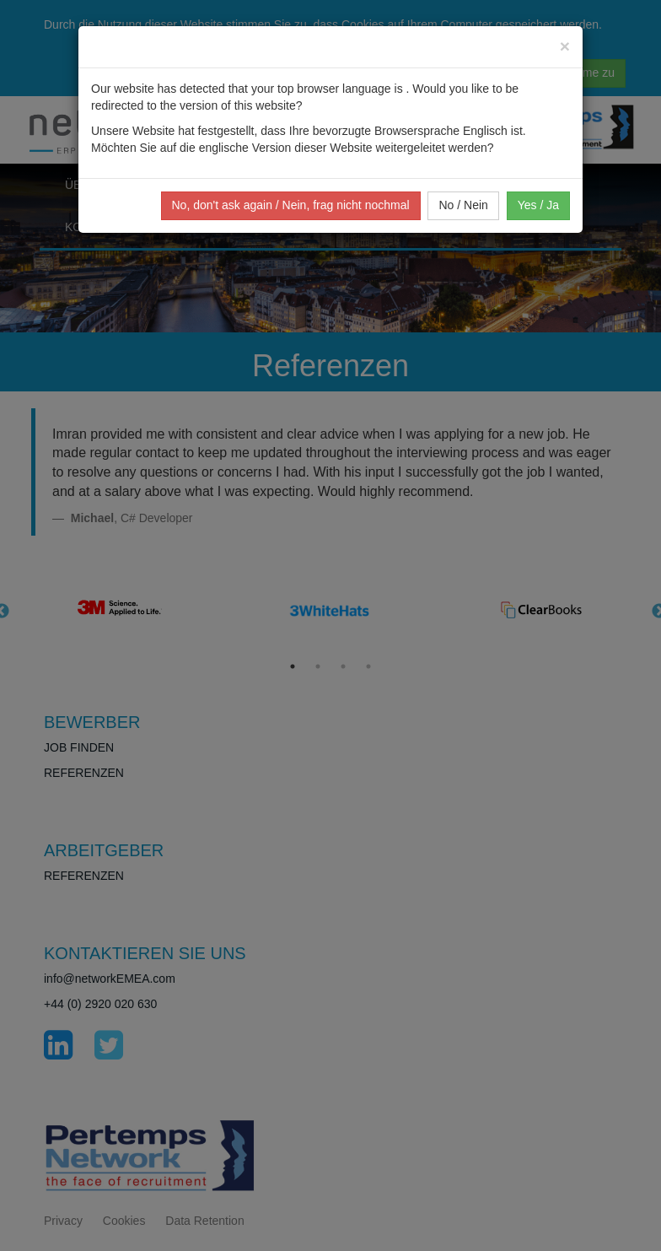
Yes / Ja (538, 205)
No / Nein (462, 205)
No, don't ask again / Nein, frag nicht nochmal (291, 205)
